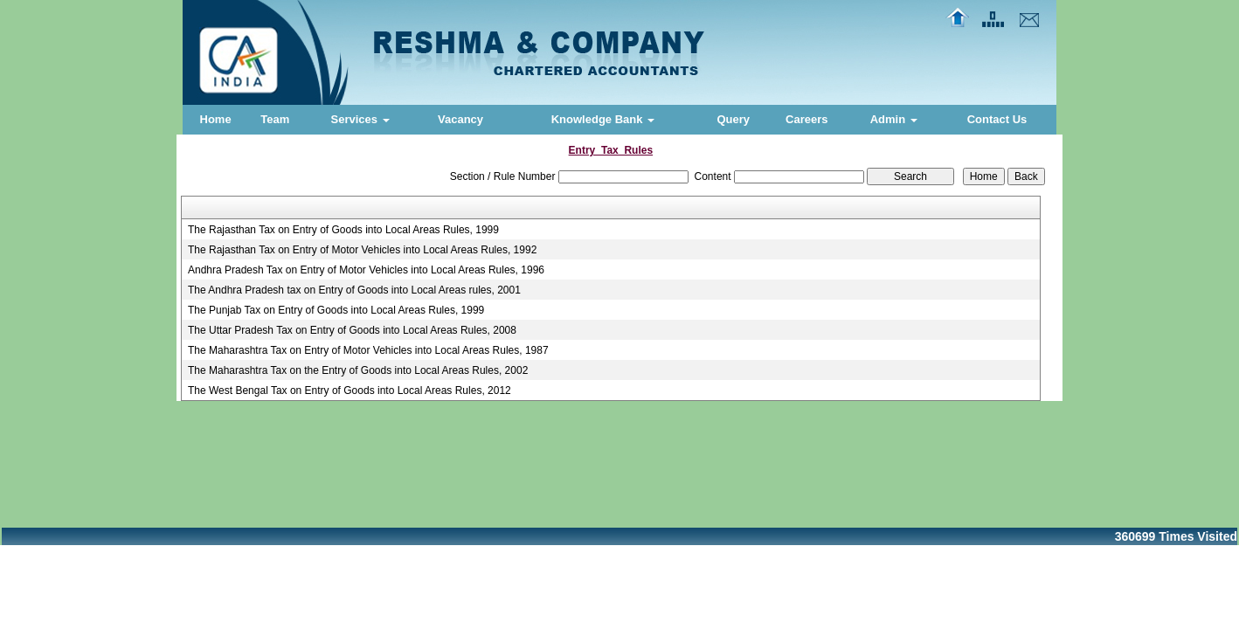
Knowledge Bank (602, 119)
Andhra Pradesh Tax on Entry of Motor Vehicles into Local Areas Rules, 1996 (366, 270)
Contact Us (997, 119)
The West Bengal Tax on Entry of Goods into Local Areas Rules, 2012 (349, 390)
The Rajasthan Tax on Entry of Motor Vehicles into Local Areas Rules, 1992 (362, 250)
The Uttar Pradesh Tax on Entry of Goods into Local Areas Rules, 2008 (352, 330)
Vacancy (460, 119)
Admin (893, 119)
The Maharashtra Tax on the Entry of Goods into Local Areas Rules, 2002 (358, 370)
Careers (806, 119)
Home (216, 119)
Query (733, 119)
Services (360, 119)
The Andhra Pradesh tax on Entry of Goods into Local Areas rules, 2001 (354, 290)
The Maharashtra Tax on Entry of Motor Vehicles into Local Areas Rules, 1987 (368, 350)
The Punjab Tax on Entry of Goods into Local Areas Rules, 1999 (336, 310)
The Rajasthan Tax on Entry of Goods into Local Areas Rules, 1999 (343, 230)
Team (274, 119)
